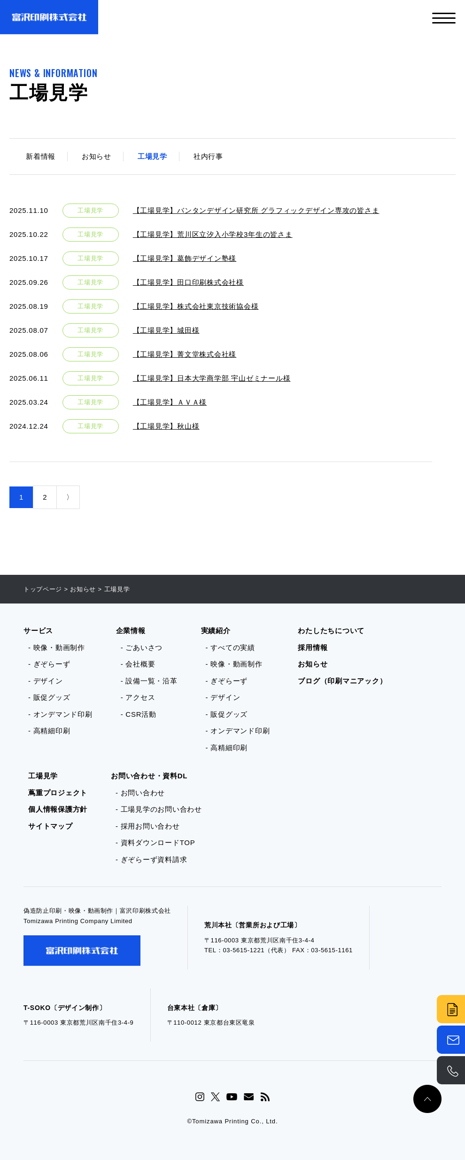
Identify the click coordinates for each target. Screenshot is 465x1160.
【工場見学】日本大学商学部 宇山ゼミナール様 (212, 378)
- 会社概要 (138, 664)
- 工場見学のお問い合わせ (159, 809)
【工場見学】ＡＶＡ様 (170, 402)
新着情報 (40, 156)
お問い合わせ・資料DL (149, 776)
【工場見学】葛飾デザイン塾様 (185, 258)
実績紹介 (216, 631)
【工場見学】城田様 (166, 330)
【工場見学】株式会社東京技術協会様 (196, 306)
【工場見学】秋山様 (166, 426)
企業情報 (131, 631)
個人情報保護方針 (57, 809)
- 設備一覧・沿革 (149, 681)
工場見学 (152, 156)
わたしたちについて (331, 631)
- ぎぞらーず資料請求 (151, 859)
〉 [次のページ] (70, 497)
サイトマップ (50, 826)
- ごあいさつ (142, 647)
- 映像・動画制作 (56, 647)
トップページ (42, 589)
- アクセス (138, 697)
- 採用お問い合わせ (148, 826)
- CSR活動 (138, 714)
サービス (38, 631)
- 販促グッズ (49, 697)
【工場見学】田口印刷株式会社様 (188, 282)
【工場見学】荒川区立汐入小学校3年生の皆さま (213, 234)
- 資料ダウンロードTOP (155, 842)
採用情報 (312, 647)
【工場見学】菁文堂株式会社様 (185, 354)
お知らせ (96, 156)
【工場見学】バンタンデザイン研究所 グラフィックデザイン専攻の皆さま (256, 210)
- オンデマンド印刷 (60, 714)
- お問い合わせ (140, 793)
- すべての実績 (230, 647)
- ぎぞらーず (49, 664)
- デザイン (45, 681)
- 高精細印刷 (49, 731)
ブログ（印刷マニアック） (342, 681)
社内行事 (208, 156)
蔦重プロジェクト (57, 793)
